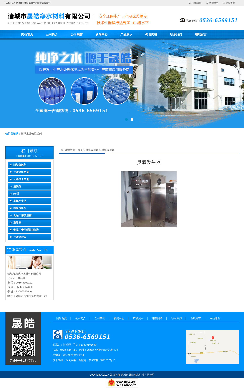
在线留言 (201, 34)
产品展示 (126, 34)
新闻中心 (101, 34)
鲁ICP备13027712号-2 (102, 360)
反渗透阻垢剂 (21, 171)
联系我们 (176, 34)
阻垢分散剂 (19, 164)
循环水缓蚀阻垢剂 (31, 133)
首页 (80, 150)
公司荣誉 (77, 34)
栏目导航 (29, 150)
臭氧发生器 (19, 200)
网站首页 (230, 3)
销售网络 (151, 34)
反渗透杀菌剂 (21, 179)
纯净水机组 (19, 208)
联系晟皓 (197, 3)
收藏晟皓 (213, 3)
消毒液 (17, 222)
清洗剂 (17, 186)
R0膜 (16, 193)
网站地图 (215, 318)
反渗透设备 (19, 237)
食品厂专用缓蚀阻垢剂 (26, 229)
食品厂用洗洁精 (22, 215)
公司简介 (52, 34)
